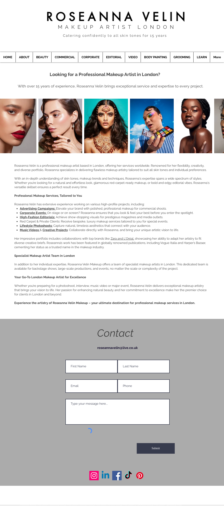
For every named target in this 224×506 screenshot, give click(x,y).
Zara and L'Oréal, (122, 238)
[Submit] (156, 448)
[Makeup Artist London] (94, 475)
